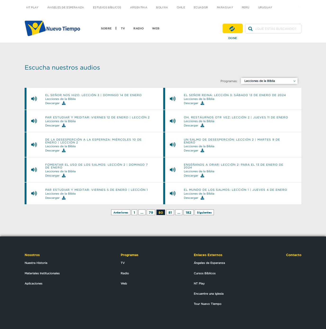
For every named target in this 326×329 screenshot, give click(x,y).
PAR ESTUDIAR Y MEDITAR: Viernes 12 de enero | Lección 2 (97, 117)
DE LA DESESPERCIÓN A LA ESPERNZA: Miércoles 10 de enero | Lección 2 (93, 141)
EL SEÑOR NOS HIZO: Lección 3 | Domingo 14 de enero (93, 95)
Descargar (55, 103)
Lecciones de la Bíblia (259, 80)
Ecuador (201, 7)
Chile (180, 7)
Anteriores (120, 212)
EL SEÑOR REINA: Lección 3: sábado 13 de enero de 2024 (235, 95)
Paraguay (225, 7)
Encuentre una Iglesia (209, 293)
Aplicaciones (33, 283)
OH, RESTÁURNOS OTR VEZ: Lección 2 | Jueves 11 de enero (236, 117)
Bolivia (162, 7)
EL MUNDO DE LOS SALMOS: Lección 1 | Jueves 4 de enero (235, 189)
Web (155, 28)
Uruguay (265, 7)
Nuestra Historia (36, 262)
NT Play (32, 7)
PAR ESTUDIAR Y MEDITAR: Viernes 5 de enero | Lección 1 (96, 189)
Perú (245, 7)
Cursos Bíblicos (205, 273)
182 (188, 212)
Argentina (138, 7)
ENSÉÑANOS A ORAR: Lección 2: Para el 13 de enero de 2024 (233, 166)
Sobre (106, 28)
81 (170, 212)
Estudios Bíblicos (107, 7)
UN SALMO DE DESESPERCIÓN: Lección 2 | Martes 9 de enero (232, 141)
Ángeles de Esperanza (65, 7)
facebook (291, 2)
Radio (138, 28)
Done (233, 28)
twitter (281, 2)
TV (123, 28)
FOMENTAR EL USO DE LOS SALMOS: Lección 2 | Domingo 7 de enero (96, 166)
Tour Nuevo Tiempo (207, 303)
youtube (300, 2)
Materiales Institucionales (42, 273)
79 (151, 212)
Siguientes (204, 212)
